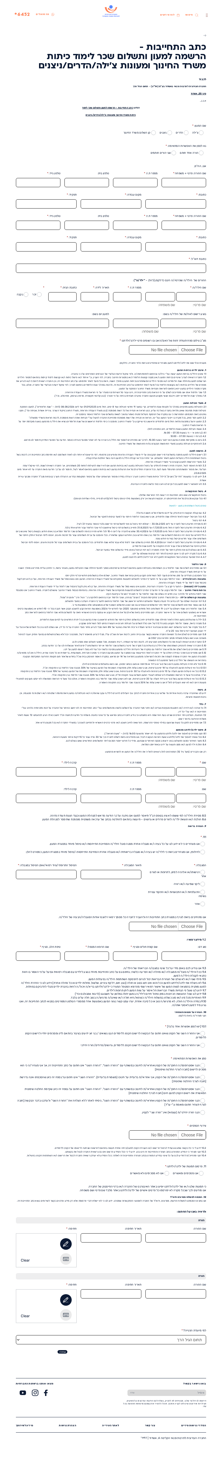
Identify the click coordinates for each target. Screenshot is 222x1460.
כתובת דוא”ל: (197, 258)
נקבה (22, 294)
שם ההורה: (199, 1228)
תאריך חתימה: (133, 1228)
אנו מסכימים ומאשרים (188, 1173)
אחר (200, 904)
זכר (37, 294)
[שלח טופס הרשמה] (132, 1393)
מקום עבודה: (133, 194)
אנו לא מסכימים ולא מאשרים (149, 1173)
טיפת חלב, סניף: (50, 946)
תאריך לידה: (101, 287)
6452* (22, 14)
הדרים (182, 132)
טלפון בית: (103, 173)
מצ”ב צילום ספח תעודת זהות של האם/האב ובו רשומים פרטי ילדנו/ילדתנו (163, 340)
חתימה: (71, 1228)
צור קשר (150, 1426)
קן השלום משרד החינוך (139, 132)
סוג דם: (202, 946)
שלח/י (62, 1352)
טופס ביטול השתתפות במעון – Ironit (187, 505)
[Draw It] (66, 1244)
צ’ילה (198, 132)
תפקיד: (72, 194)
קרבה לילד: (69, 762)
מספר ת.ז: (151, 173)
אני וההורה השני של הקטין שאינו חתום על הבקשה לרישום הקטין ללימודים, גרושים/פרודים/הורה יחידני (143, 1045)
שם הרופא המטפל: (97, 946)
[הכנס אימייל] (172, 1393)
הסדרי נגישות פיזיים (193, 1426)
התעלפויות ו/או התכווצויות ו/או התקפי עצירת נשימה (177, 894)
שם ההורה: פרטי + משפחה (189, 173)
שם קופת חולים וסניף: (144, 946)
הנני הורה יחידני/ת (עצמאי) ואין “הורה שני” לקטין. (173, 1112)
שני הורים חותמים (163, 153)
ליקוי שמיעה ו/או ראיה (189, 884)
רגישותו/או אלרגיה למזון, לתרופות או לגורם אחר (178, 874)
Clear (25, 1260)
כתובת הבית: (68, 287)
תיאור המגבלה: (131, 865)
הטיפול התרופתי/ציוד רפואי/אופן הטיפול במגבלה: (47, 865)
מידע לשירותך (24, 1426)
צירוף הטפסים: (196, 1125)
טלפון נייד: (54, 173)
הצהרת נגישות (67, 1426)
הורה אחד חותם (192, 153)
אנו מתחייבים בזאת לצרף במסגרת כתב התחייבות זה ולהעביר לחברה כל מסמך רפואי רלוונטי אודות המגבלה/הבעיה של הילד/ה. (132, 917)
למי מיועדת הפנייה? (194, 1330)
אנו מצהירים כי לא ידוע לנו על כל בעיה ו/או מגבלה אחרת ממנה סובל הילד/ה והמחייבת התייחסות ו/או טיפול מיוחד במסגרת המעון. (127, 844)
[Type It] (66, 1259)
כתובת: (201, 194)
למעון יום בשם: (100, 314)
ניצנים (166, 132)
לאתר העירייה (110, 1426)
